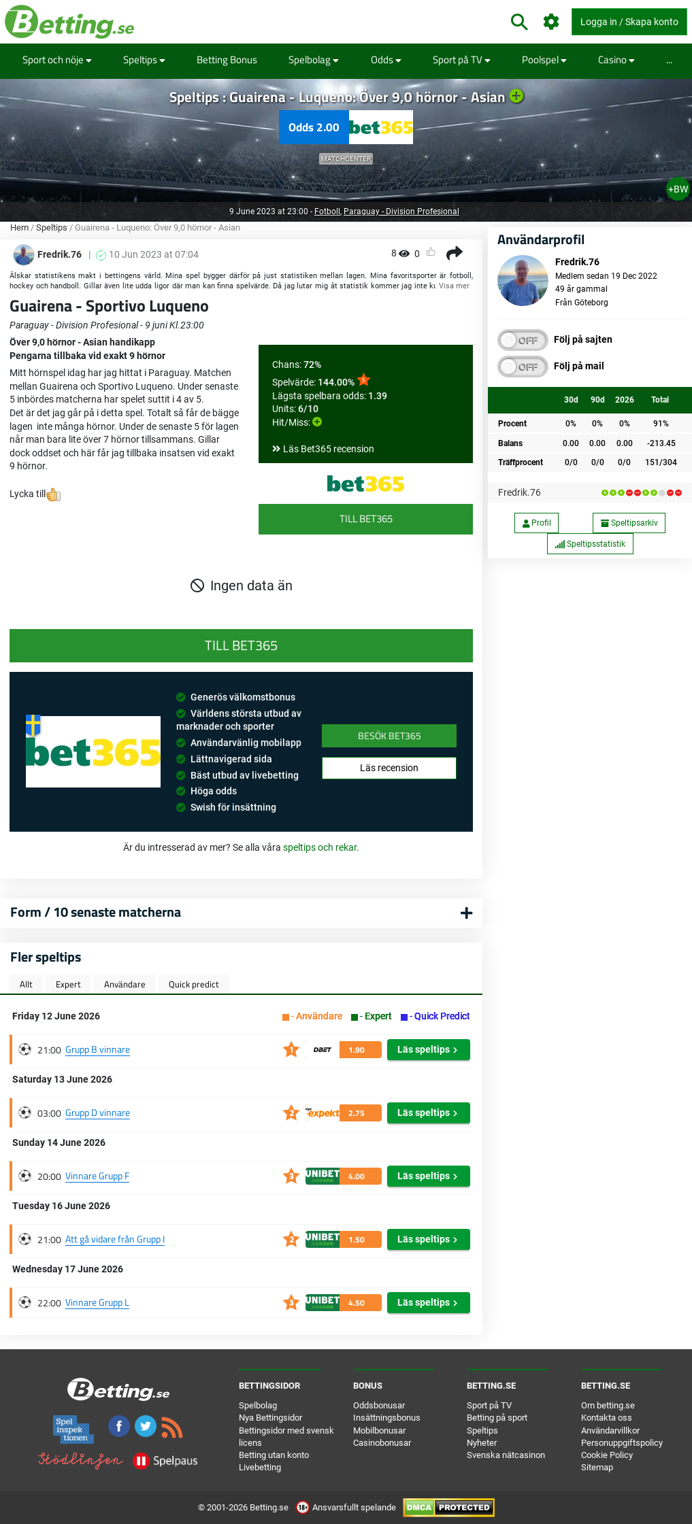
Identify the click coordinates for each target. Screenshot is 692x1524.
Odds (386, 59)
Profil (537, 523)
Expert (68, 984)
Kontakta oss (606, 1417)
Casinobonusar (382, 1443)
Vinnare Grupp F (97, 1175)
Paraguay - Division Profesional (401, 211)
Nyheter (482, 1443)
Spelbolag (314, 59)
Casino (616, 59)
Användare (125, 984)
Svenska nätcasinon (506, 1455)
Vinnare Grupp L (97, 1302)
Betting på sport (497, 1417)
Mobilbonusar (379, 1430)
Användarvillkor (610, 1430)
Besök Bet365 (389, 735)
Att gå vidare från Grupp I (115, 1239)
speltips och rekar (320, 847)
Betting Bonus (227, 59)
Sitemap (597, 1467)
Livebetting (260, 1467)
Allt (26, 984)
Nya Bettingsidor (270, 1417)
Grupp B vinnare (97, 1049)
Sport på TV (462, 59)
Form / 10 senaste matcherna (95, 911)
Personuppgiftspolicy (622, 1443)
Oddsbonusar (379, 1405)
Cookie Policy (607, 1455)
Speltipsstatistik (590, 544)
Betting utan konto (274, 1455)
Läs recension (389, 767)
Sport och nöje (57, 59)
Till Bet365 (366, 518)
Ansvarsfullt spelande (346, 1507)
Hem (19, 227)
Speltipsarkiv (629, 523)
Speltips (144, 59)
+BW (678, 189)
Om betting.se (608, 1405)
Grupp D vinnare (97, 1112)
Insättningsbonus (387, 1417)
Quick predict (194, 984)
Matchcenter (346, 159)
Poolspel (544, 59)
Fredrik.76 (519, 492)
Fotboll (327, 211)
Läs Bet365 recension (328, 448)
